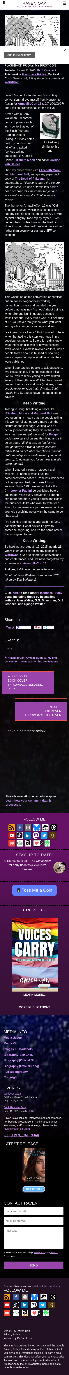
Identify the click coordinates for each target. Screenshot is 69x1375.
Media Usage (13, 1037)
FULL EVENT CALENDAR (21, 1135)
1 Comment (49, 70)
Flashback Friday (50, 592)
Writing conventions (45, 661)
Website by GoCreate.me (18, 1338)
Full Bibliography (16, 1071)
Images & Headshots (18, 1049)
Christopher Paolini (18, 490)
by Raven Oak (21, 1330)
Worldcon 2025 (12, 1093)
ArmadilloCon (16, 657)
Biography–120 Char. (18, 1054)
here (16, 592)
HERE (16, 860)
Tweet (10, 627)
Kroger (54, 434)
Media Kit (10, 1043)
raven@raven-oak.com (17, 1128)
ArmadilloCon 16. (35, 563)
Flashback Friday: (35, 74)
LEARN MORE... (34, 994)
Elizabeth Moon (24, 160)
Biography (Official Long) (21, 1066)
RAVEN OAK (35, 3)
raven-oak (26, 661)
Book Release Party (15, 1107)
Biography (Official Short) (22, 1060)
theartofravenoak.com (48, 1286)
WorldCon (12, 82)
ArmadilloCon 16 (29, 103)
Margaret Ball (19, 174)
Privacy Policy (40, 1252)
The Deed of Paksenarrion (33, 178)
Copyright (11, 1077)
